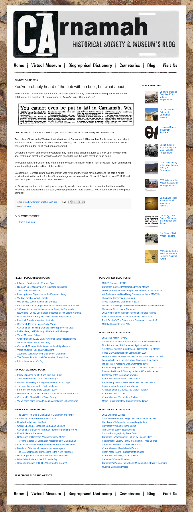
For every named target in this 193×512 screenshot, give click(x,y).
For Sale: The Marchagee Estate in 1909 (37, 390)
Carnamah (27, 206)
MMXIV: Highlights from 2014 (116, 324)
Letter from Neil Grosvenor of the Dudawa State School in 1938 (132, 356)
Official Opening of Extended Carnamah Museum (169, 113)
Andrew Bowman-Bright (35, 202)
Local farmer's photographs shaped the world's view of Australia (48, 305)
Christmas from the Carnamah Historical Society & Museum (131, 341)
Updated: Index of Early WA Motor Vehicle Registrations (44, 316)
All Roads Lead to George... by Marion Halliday (125, 390)
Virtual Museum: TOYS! (113, 393)
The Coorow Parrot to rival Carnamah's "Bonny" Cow (42, 357)
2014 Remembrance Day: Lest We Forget (37, 378)
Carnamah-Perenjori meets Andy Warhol (36, 324)
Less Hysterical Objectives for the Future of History (41, 294)
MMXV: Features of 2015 (114, 283)
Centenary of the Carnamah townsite (120, 375)
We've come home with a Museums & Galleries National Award (169, 255)
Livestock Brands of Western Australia (168, 130)
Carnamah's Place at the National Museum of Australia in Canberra (134, 463)
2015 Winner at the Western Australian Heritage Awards (169, 183)
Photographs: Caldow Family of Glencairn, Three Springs (129, 441)
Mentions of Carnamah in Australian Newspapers (41, 448)
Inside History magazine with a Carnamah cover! (125, 364)
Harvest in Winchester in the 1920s (119, 426)
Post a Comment (27, 222)
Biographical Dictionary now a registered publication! (42, 287)
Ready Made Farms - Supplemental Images (123, 452)
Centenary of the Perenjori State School (36, 418)
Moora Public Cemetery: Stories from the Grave (125, 401)
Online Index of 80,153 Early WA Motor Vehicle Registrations (168, 149)
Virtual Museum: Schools (29, 335)
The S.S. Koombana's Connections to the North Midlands (45, 452)
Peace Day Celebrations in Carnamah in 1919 (124, 353)
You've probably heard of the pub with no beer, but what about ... (133, 290)
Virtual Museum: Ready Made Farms (120, 448)
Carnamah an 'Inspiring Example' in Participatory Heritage (45, 327)
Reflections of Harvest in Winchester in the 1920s (41, 437)
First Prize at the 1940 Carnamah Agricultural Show (127, 345)
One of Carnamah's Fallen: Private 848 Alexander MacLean (46, 444)
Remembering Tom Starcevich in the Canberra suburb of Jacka (132, 367)
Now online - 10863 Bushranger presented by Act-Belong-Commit (49, 313)
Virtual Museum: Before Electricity (33, 342)
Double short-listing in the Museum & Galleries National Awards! (133, 305)
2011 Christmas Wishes (113, 415)
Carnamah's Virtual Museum (116, 459)
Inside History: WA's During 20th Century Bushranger (43, 331)
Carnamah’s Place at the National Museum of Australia (169, 202)
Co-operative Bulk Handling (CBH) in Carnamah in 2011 (129, 418)
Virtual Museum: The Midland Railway (120, 397)
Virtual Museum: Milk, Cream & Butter (120, 455)
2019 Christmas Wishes (28, 290)
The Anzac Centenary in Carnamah (119, 309)
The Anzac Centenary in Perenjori (118, 298)
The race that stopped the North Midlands (37, 386)
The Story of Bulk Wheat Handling (168, 234)
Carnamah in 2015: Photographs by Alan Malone (125, 287)
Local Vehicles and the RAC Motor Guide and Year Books (130, 360)
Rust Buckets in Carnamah (30, 433)
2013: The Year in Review (114, 338)
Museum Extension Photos (115, 467)
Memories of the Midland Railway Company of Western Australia (48, 393)
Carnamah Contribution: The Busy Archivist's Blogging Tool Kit (47, 430)
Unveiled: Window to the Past (31, 422)
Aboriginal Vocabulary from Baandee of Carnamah (41, 353)
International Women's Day (30, 361)
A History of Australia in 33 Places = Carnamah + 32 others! (131, 349)
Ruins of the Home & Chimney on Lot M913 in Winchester (130, 371)
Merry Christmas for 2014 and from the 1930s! (39, 375)
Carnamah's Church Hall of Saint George (37, 397)
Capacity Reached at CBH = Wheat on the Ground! (42, 463)
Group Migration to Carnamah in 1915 (120, 301)
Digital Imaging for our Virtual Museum (120, 386)
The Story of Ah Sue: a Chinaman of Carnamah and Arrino (168, 219)
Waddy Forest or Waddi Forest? (32, 298)
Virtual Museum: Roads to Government (121, 378)
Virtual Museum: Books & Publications (35, 350)
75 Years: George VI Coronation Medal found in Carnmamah (46, 441)
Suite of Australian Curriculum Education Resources (127, 316)
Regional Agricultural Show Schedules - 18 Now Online (128, 382)
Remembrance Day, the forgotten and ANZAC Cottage (43, 382)
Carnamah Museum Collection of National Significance (43, 346)
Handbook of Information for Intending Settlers (124, 422)
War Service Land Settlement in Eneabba (37, 301)
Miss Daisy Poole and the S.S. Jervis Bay (37, 459)
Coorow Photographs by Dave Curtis (120, 433)
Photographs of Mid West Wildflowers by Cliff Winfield (43, 455)
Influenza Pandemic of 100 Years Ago (35, 283)
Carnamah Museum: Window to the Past (121, 444)
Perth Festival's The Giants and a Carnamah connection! (129, 320)
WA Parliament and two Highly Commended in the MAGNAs (131, 294)
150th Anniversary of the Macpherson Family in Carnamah (45, 309)
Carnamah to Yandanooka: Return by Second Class (127, 437)
